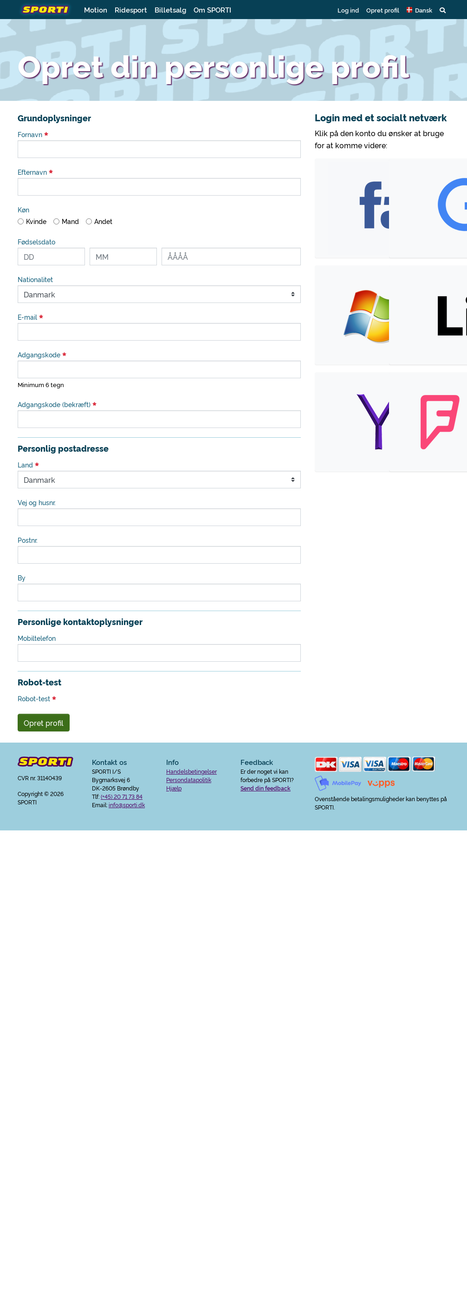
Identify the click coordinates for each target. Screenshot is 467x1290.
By (22, 577)
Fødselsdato (36, 241)
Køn (23, 209)
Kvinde (36, 221)
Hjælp (174, 788)
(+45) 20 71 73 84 (122, 796)
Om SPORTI (212, 9)
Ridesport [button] (131, 9)
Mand (70, 221)
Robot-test (37, 698)
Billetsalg (170, 9)
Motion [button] (95, 9)
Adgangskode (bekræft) (57, 404)
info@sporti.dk (127, 805)
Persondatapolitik (188, 779)
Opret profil (382, 10)
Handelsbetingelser (191, 771)
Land (28, 464)
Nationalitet (35, 279)
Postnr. (28, 540)
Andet (103, 221)
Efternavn (35, 172)
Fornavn (33, 134)
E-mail (30, 317)
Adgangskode (42, 354)
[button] (419, 10)
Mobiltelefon (37, 638)
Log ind (348, 10)
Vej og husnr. (37, 502)
